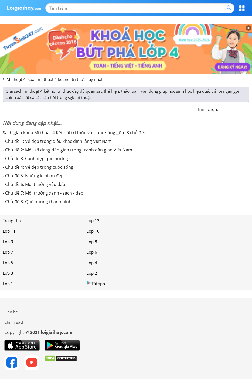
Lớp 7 (8, 252)
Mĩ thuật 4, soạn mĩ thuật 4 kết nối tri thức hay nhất (54, 79)
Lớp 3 (8, 273)
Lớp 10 (93, 231)
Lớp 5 (8, 262)
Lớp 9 (8, 241)
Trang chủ (12, 220)
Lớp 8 (92, 241)
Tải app (96, 283)
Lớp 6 (92, 252)
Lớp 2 (92, 273)
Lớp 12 (93, 220)
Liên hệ (11, 312)
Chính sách (14, 322)
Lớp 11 (9, 231)
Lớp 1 (8, 283)
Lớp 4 (92, 262)
